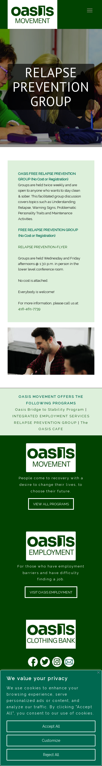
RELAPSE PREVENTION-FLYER (42, 247)
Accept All (51, 726)
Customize (51, 740)
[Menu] (89, 10)
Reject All (51, 755)
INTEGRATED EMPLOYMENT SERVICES (51, 416)
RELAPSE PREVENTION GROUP (45, 423)
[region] (51, 718)
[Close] (98, 672)
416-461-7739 (29, 309)
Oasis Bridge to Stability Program (49, 409)
